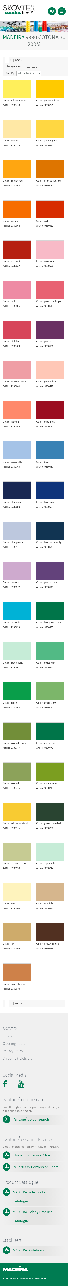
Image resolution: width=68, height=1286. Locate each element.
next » (18, 60)
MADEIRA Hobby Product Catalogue (32, 1216)
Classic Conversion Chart (32, 1155)
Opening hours (14, 1043)
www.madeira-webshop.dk (33, 1278)
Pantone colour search (31, 1119)
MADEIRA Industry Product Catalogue (34, 1196)
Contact (9, 1036)
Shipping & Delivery (17, 1058)
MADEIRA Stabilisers (28, 1250)
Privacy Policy (13, 1051)
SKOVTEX (10, 1028)
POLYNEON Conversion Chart (35, 1166)
